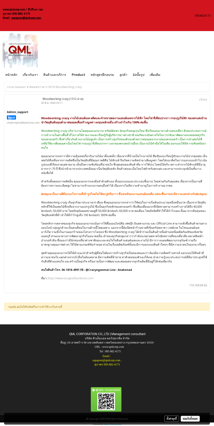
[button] (166, 74)
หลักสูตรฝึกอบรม (102, 74)
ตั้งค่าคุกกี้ (172, 418)
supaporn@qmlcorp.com (26, 18)
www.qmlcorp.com (113, 346)
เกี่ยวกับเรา (30, 74)
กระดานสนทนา (16, 87)
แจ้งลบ (203, 99)
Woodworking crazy (69, 87)
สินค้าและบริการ (54, 74)
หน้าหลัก (11, 74)
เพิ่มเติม (155, 74)
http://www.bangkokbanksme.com (70, 278)
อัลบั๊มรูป (138, 74)
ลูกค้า (123, 74)
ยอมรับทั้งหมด (190, 418)
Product (78, 74)
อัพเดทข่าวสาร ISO (41, 87)
